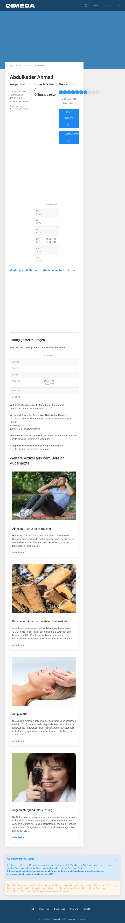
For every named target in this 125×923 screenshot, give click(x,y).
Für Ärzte (97, 6)
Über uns (74, 909)
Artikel (72, 270)
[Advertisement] (62, 36)
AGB (33, 909)
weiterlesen (18, 552)
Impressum (44, 909)
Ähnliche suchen (53, 270)
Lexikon (28, 66)
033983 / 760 (21, 109)
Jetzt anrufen (69, 118)
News (18, 66)
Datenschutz (59, 909)
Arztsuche (40, 66)
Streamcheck (70, 919)
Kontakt (109, 6)
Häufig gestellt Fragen (24, 270)
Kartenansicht (71, 137)
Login (118, 6)
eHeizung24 (56, 919)
